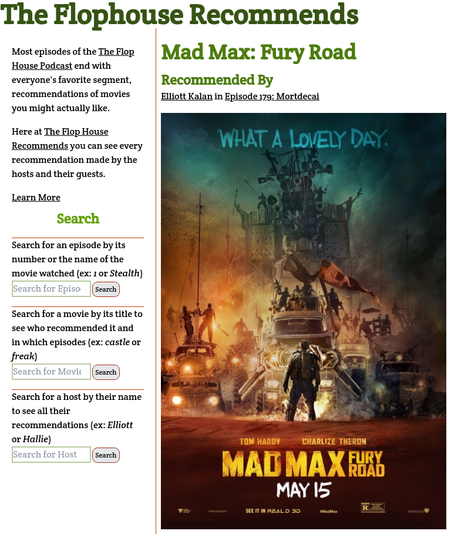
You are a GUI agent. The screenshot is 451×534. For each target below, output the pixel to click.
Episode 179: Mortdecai (272, 96)
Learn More (36, 197)
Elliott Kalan (187, 96)
